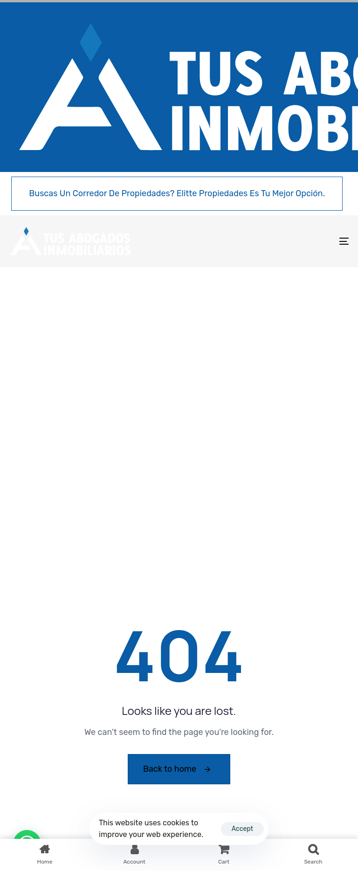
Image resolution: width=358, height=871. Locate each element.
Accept (242, 829)
